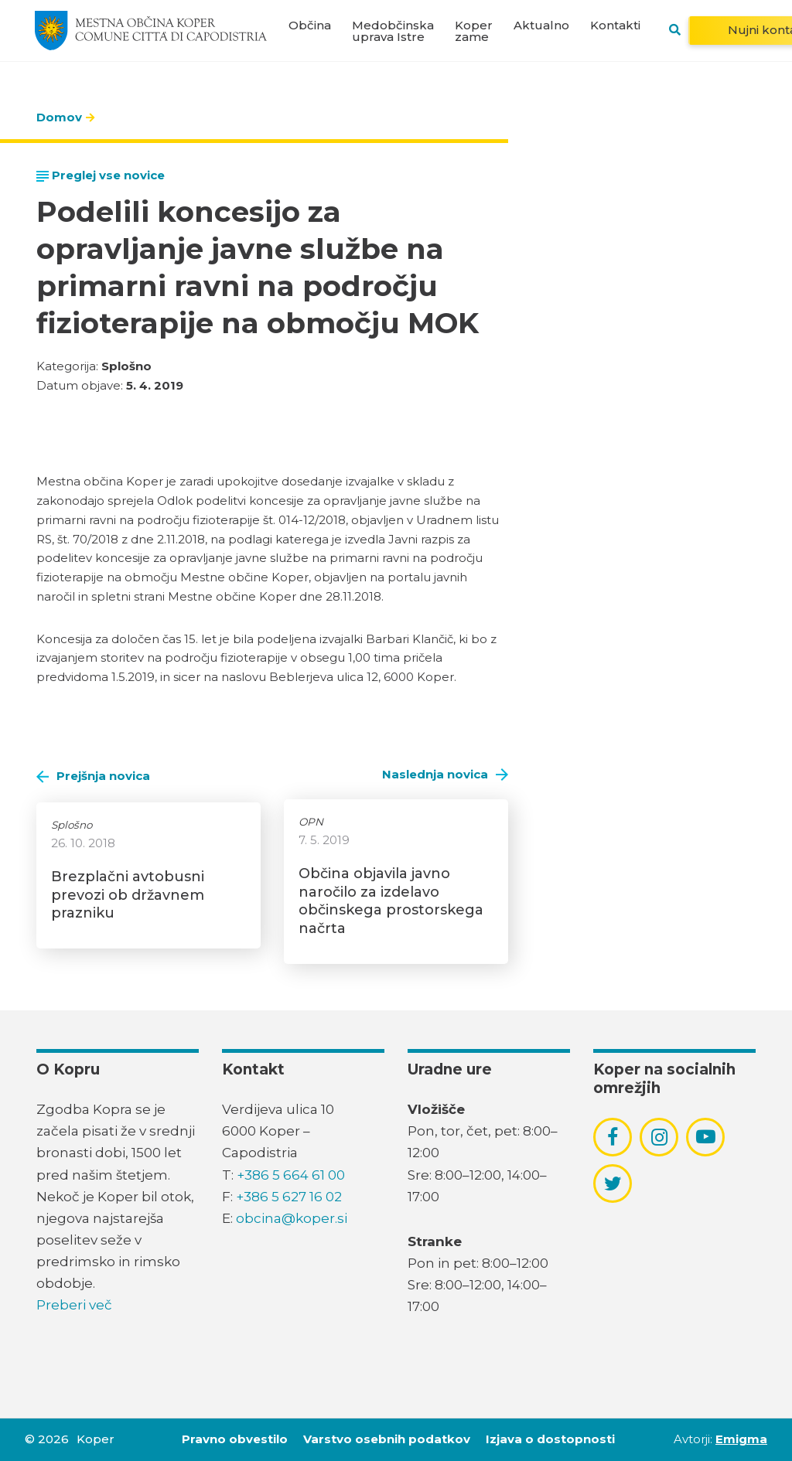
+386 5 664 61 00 (291, 1175)
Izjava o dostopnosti (550, 1439)
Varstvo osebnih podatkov (386, 1439)
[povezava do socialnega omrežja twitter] (613, 1183)
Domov (59, 117)
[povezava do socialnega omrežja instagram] (659, 1137)
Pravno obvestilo (235, 1439)
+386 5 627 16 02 (289, 1196)
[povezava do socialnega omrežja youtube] (705, 1137)
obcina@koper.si (291, 1218)
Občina (309, 25)
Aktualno (541, 25)
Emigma (741, 1439)
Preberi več (74, 1305)
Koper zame (474, 31)
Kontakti (615, 25)
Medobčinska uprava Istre (393, 31)
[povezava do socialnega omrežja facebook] (612, 1137)
